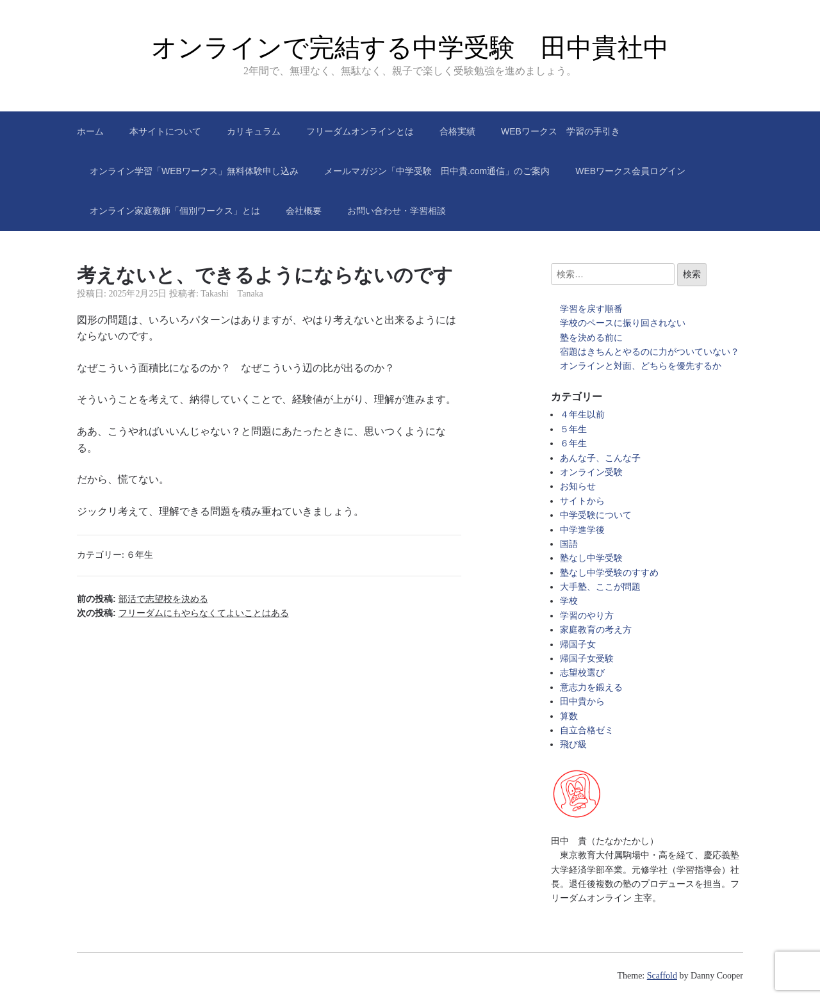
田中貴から (582, 701)
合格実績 (457, 131)
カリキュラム (254, 131)
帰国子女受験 (587, 658)
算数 (569, 716)
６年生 (139, 555)
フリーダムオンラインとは (360, 131)
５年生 (573, 429)
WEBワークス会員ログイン (630, 171)
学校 (569, 601)
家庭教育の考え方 (596, 630)
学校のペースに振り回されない (622, 323)
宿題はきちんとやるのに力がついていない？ (649, 352)
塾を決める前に (591, 338)
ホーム (90, 131)
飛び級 (573, 744)
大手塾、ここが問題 (600, 587)
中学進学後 (582, 530)
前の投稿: (142, 599)
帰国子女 (578, 644)
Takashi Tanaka (232, 293)
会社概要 (304, 211)
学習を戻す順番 (591, 309)
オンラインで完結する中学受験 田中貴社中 (410, 47)
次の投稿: (183, 613)
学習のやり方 (587, 616)
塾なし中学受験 (591, 558)
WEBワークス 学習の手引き (560, 131)
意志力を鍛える (591, 687)
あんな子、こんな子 (600, 458)
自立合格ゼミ (587, 730)
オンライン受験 (591, 472)
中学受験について (596, 515)
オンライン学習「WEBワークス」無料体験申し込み (194, 171)
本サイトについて (165, 131)
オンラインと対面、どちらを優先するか (640, 366)
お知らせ (578, 486)
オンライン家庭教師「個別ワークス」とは (175, 211)
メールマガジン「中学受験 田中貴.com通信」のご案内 (437, 171)
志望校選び (582, 673)
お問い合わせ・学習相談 (396, 211)
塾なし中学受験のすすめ (609, 573)
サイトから (582, 501)
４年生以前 (582, 414)
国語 (569, 544)
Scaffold (662, 975)
